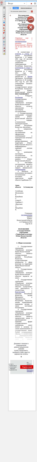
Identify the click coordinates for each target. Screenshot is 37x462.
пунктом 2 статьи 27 (23, 54)
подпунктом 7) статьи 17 (23, 68)
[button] (1, 3)
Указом (29, 76)
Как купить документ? (30, 370)
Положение (19, 97)
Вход (15, 8)
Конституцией (20, 292)
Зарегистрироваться (26, 8)
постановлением (20, 41)
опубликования (20, 169)
